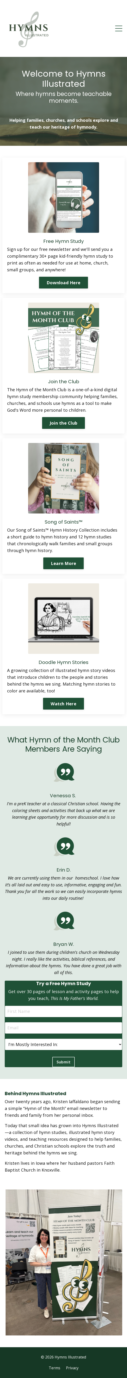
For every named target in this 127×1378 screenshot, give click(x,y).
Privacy (72, 1367)
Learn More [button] (63, 563)
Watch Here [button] (63, 704)
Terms (54, 1367)
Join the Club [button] (63, 423)
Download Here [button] (63, 282)
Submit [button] (64, 1062)
